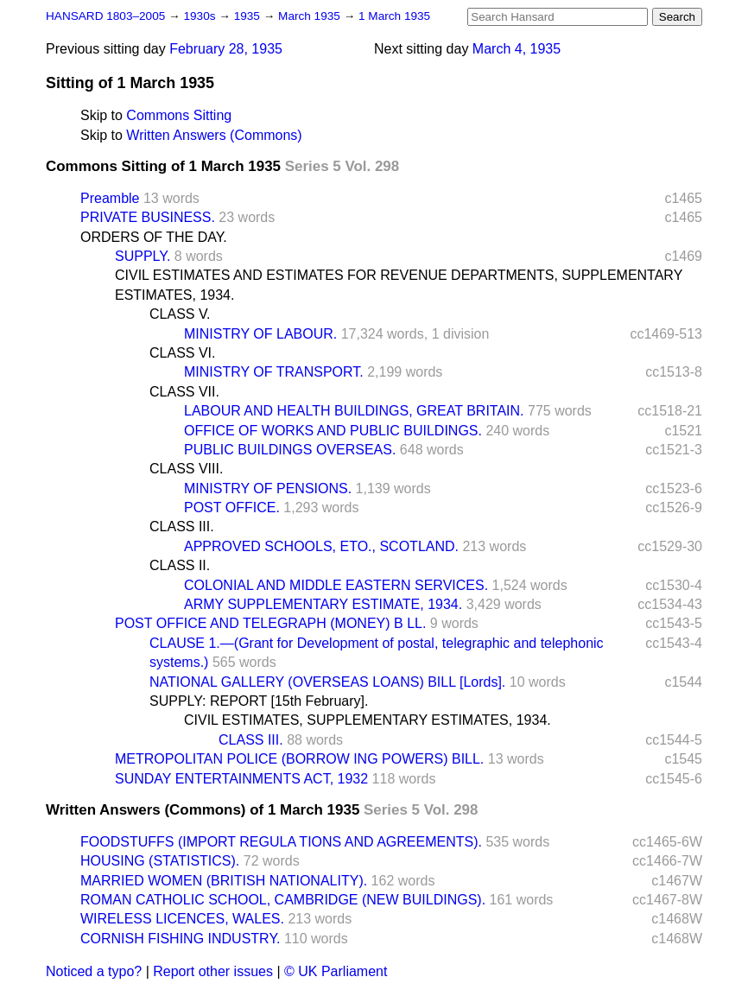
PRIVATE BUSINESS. (147, 217)
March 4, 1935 (516, 48)
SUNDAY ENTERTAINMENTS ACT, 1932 (241, 778)
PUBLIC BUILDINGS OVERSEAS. (290, 449)
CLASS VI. (182, 353)
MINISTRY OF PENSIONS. (268, 488)
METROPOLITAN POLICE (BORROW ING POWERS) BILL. (299, 759)
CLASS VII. (184, 391)
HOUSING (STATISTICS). (159, 860)
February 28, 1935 (225, 48)
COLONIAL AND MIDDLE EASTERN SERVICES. (336, 585)
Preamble (109, 198)
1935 (248, 16)
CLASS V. (180, 314)
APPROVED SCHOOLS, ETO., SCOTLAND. (321, 546)
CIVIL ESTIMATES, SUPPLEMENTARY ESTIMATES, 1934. (367, 720)
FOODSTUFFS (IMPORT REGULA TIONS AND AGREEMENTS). (281, 841)
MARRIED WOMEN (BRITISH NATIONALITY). (223, 880)
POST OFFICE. (232, 507)
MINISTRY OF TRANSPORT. (274, 372)
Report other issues (213, 971)
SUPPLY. (142, 256)
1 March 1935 (394, 16)
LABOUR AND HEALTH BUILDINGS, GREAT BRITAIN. (354, 410)
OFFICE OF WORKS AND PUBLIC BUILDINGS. (333, 430)
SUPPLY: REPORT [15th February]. (258, 701)
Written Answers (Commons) (213, 135)
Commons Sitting (178, 115)
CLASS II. (179, 565)
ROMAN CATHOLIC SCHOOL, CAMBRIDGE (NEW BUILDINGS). (282, 899)
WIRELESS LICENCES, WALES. (182, 918)
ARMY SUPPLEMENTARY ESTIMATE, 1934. (323, 604)
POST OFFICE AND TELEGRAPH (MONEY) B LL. (270, 623)
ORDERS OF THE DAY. (153, 237)
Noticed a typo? (94, 971)
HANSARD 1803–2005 (105, 16)
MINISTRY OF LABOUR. (260, 334)
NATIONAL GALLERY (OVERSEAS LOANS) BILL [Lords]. (327, 682)
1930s (201, 16)
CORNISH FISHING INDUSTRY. (180, 938)
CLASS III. (181, 526)
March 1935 (311, 16)
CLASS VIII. (186, 468)
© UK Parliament (335, 971)
